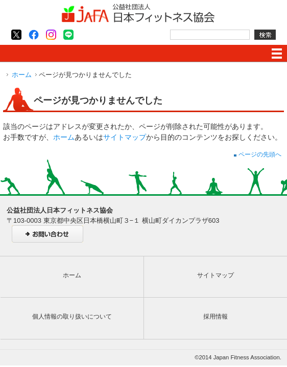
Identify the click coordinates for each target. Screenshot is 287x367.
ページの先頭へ (257, 154)
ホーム (22, 74)
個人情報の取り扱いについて (72, 316)
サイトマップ (124, 137)
